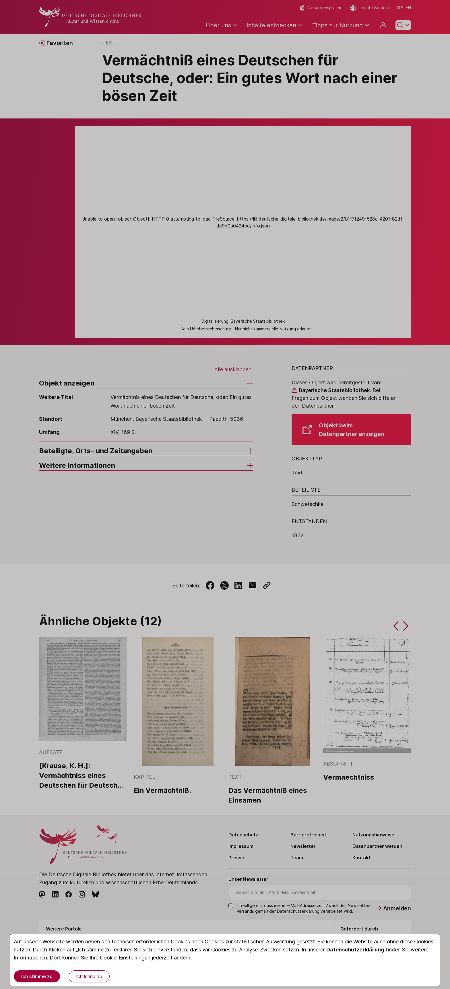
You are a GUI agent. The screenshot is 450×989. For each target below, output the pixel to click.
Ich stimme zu (37, 976)
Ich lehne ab (89, 976)
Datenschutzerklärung (355, 950)
